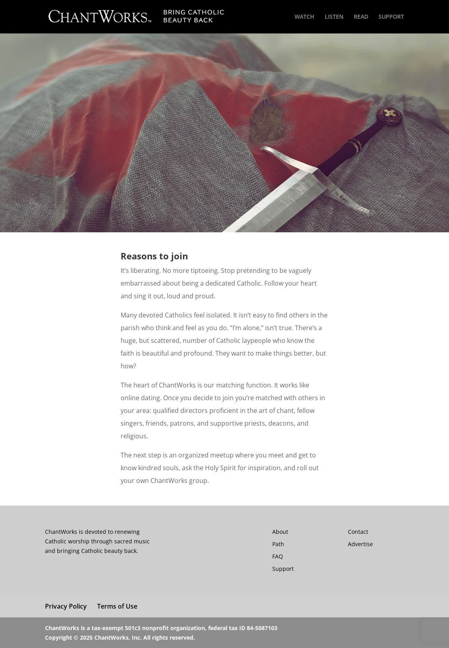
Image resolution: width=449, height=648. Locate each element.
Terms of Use (117, 606)
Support (283, 568)
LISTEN (334, 17)
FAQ (277, 556)
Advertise (360, 544)
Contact (358, 531)
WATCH (304, 17)
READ (361, 17)
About (280, 531)
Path (278, 544)
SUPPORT (391, 17)
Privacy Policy (66, 606)
